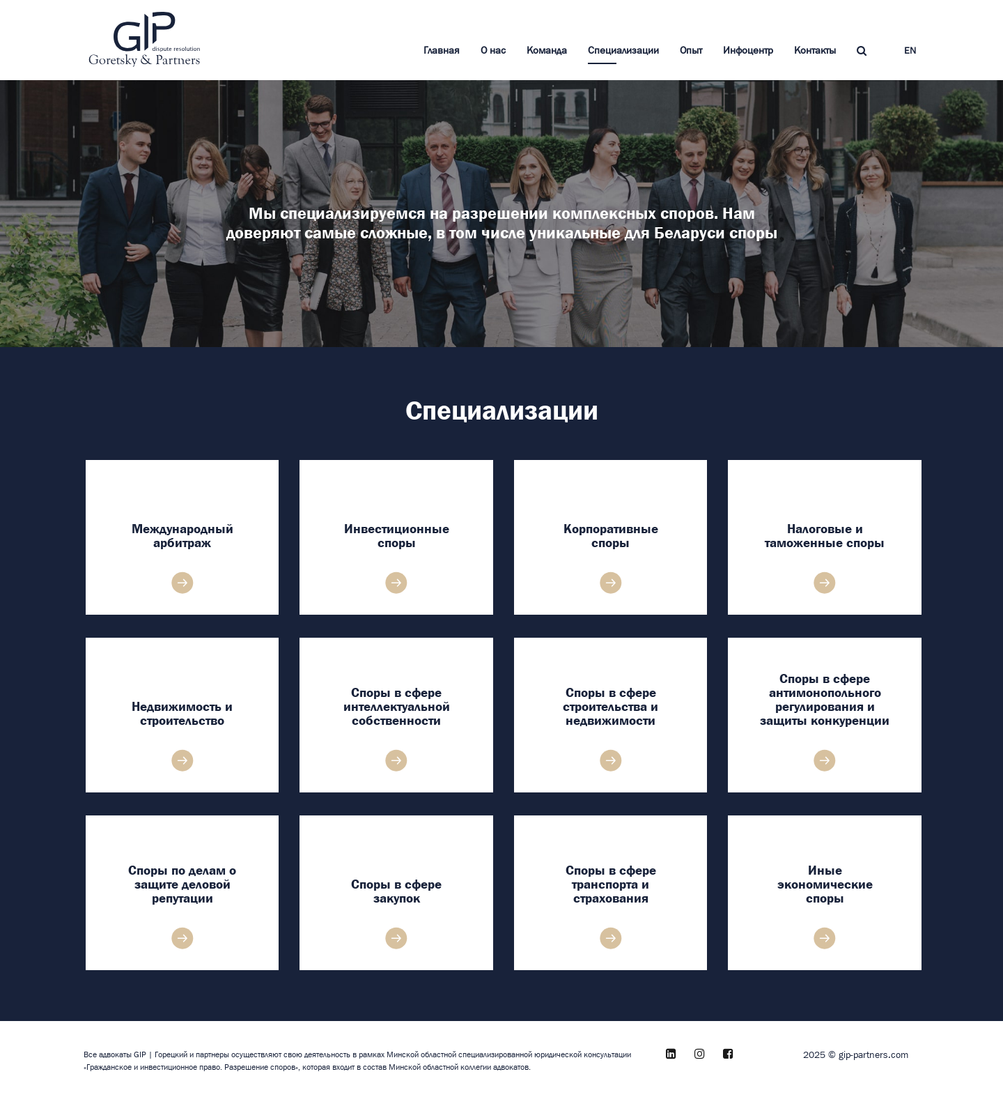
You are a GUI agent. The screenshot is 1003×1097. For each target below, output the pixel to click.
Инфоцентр (748, 51)
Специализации (623, 51)
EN (910, 51)
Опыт (691, 51)
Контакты (815, 51)
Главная (441, 51)
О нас (493, 51)
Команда (547, 51)
